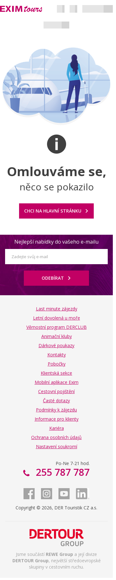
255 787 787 (61, 472)
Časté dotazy (56, 401)
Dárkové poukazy (56, 345)
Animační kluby (56, 336)
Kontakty (56, 355)
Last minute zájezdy (56, 309)
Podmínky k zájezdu (56, 410)
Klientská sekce (56, 373)
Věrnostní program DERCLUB (56, 327)
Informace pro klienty (56, 419)
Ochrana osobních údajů (56, 437)
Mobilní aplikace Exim (56, 382)
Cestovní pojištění (56, 391)
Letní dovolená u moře (56, 318)
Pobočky (56, 364)
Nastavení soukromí (56, 446)
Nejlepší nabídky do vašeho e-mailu (56, 241)
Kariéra (56, 428)
